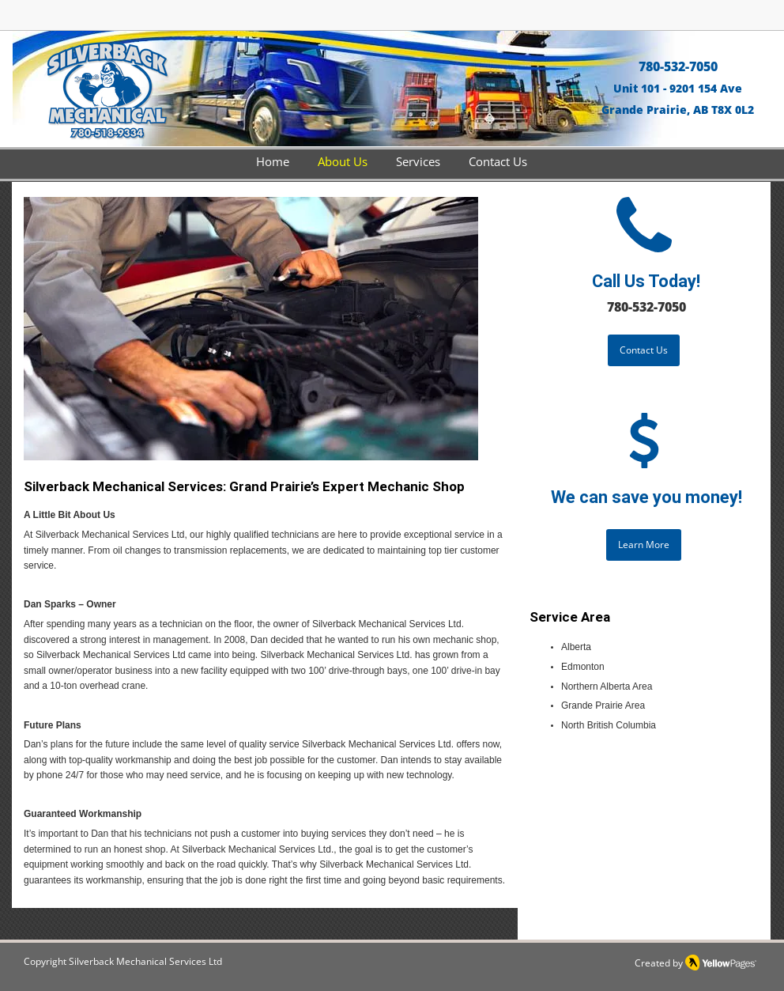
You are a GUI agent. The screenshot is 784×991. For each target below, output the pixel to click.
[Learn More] (643, 545)
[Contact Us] (644, 350)
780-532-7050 (678, 66)
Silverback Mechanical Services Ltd (145, 961)
